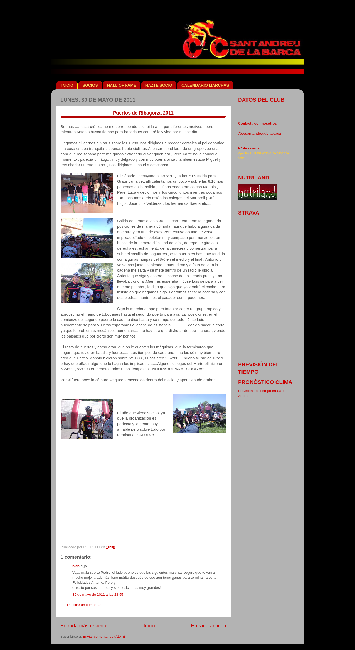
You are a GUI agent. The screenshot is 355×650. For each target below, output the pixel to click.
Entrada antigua (208, 625)
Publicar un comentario (85, 605)
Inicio (149, 625)
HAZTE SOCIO (158, 85)
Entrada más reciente (84, 625)
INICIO (67, 85)
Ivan (76, 566)
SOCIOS (90, 85)
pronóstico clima (265, 382)
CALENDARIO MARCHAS (205, 85)
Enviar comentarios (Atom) (104, 636)
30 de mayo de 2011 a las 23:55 (97, 594)
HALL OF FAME (121, 85)
